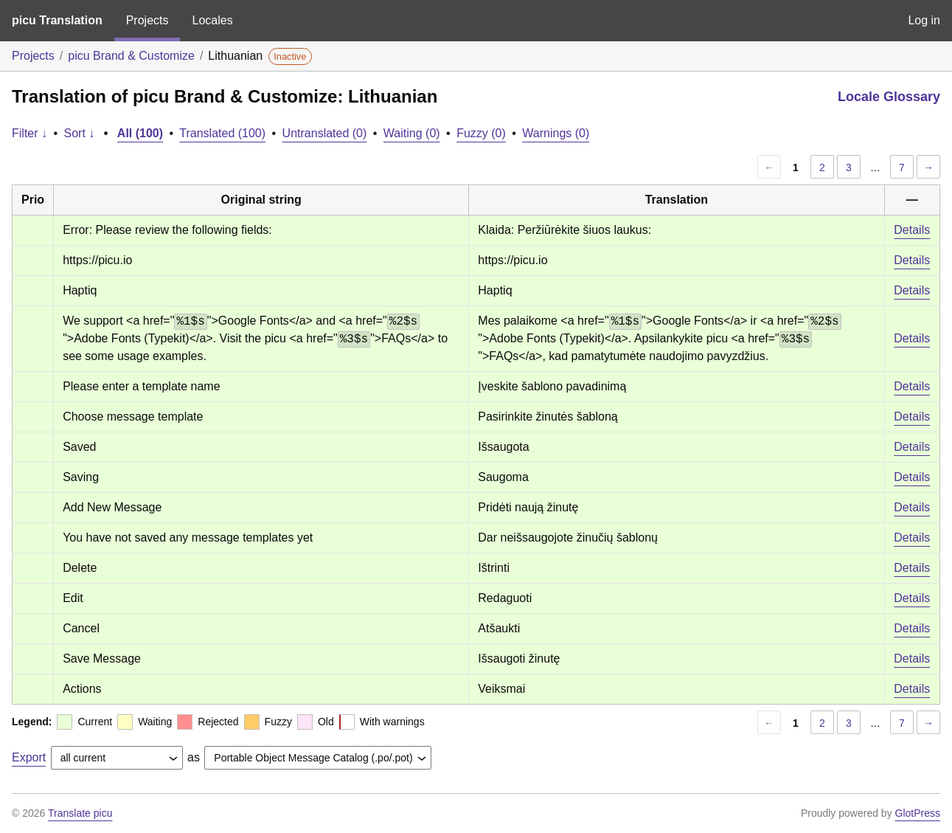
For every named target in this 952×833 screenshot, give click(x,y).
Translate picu (80, 813)
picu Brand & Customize (131, 55)
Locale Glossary (889, 96)
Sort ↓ (79, 133)
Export (29, 757)
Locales (212, 20)
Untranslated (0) (324, 133)
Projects (147, 20)
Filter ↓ (29, 133)
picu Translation (57, 20)
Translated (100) (222, 133)
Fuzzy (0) (481, 133)
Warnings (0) (555, 133)
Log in (924, 20)
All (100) (140, 133)
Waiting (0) (411, 133)
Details (912, 230)
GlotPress (917, 813)
